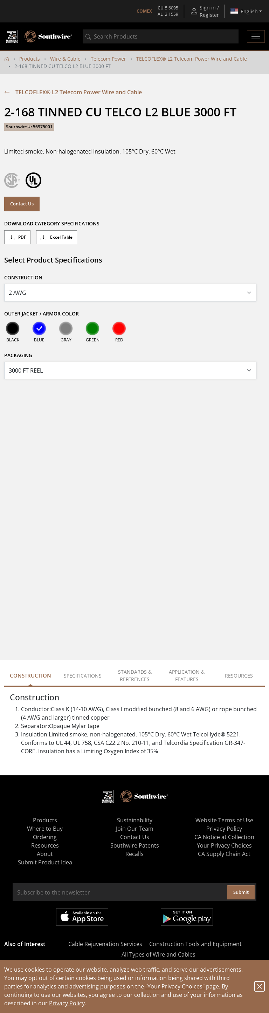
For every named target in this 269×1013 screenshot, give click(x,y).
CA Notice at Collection (224, 837)
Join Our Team (134, 828)
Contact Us (22, 203)
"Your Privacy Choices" (175, 986)
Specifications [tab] (83, 675)
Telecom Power (108, 58)
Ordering (45, 837)
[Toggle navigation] (256, 36)
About (45, 854)
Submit (241, 892)
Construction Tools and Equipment (195, 944)
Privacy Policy (67, 1003)
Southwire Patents (134, 845)
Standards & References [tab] (135, 675)
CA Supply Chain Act (224, 854)
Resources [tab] (239, 675)
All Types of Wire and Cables (158, 954)
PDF (17, 237)
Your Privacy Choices (224, 845)
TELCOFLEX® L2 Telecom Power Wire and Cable (191, 58)
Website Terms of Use (224, 820)
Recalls (134, 854)
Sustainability (134, 820)
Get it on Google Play (187, 917)
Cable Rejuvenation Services (105, 944)
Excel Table (57, 237)
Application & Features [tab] (187, 675)
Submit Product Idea (45, 862)
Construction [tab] (30, 675)
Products (29, 58)
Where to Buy (45, 828)
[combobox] (161, 36)
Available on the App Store (82, 917)
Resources (45, 845)
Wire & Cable (65, 58)
